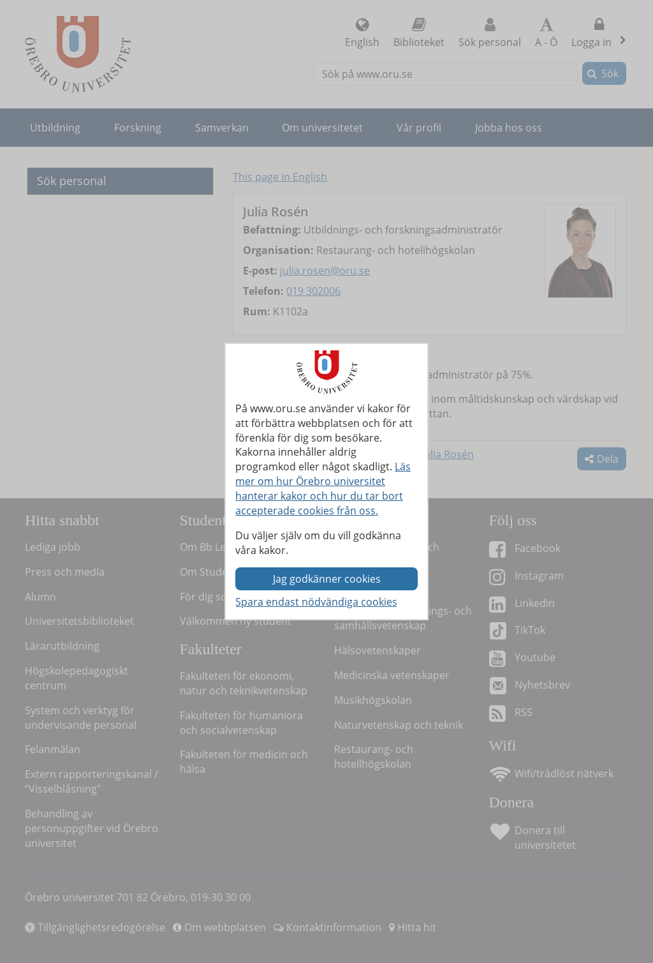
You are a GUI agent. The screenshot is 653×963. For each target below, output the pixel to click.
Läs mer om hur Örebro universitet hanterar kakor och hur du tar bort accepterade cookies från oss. (323, 488)
